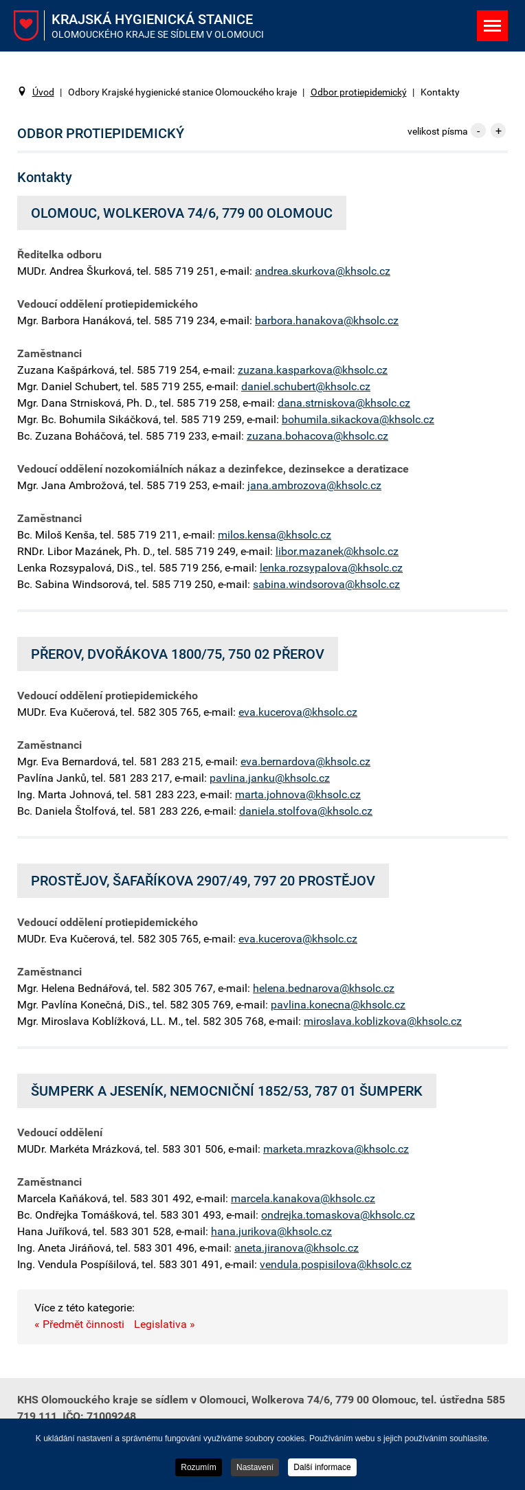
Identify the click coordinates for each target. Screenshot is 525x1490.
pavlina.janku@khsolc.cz (270, 777)
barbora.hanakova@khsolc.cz (327, 320)
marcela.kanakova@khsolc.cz (303, 1198)
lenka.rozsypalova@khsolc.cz (331, 567)
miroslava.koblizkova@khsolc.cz (383, 1021)
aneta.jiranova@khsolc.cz (296, 1247)
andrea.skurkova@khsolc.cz (322, 271)
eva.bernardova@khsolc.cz (305, 761)
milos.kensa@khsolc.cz (274, 534)
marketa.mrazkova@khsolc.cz (336, 1148)
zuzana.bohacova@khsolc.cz (317, 435)
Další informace (321, 1468)
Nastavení (254, 1468)
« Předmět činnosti (79, 1324)
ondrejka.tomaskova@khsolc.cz (338, 1214)
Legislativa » (164, 1324)
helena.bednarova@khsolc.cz (323, 988)
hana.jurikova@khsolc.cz (271, 1231)
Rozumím (198, 1468)
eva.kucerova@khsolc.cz (297, 712)
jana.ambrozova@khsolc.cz (314, 485)
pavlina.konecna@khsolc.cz (338, 1004)
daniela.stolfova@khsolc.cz (305, 810)
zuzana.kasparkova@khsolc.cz (313, 369)
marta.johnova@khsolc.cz (298, 794)
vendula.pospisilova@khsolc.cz (336, 1264)
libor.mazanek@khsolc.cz (337, 551)
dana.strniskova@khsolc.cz (344, 402)
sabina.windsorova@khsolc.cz (326, 584)
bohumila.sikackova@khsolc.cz (358, 419)
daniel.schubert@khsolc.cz (305, 386)
